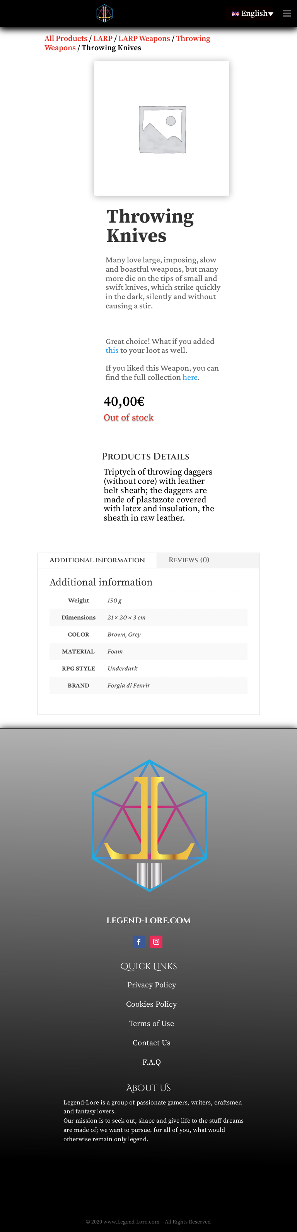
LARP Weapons (144, 39)
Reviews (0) (189, 560)
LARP (103, 39)
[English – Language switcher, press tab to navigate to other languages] (250, 13)
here (190, 377)
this (112, 350)
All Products (65, 39)
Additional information (97, 560)
